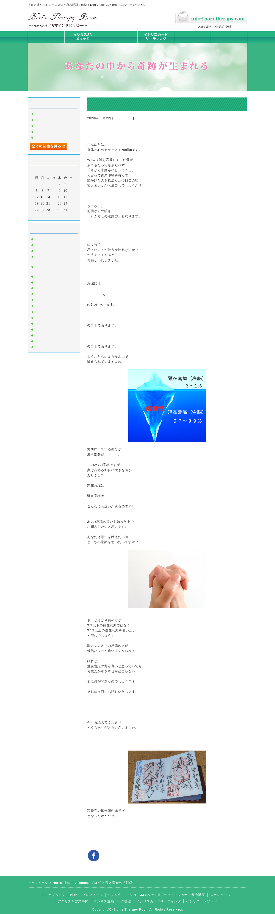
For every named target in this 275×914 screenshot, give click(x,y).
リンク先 (114, 895)
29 (54, 210)
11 (71, 190)
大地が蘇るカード (49, 299)
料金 (192, 37)
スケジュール (220, 895)
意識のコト (124, 118)
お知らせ (42, 305)
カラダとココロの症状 (53, 282)
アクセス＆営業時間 (73, 901)
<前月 (44, 216)
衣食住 (40, 317)
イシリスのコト (47, 245)
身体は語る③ (46, 119)
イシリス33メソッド (202, 901)
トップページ (46, 37)
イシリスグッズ (47, 335)
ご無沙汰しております (53, 113)
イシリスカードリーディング (158, 901)
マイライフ (44, 329)
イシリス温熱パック (119, 42)
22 (54, 203)
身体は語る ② (46, 125)
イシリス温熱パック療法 (55, 276)
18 (71, 197)
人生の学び (44, 311)
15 (54, 197)
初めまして (44, 239)
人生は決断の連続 (49, 137)
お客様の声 (44, 323)
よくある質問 (46, 347)
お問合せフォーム (229, 37)
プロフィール (92, 895)
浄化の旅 (42, 341)
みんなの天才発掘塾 (51, 288)
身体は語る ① (46, 131)
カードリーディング (51, 293)
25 (71, 203)
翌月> (63, 216)
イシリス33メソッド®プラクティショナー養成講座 (166, 895)
